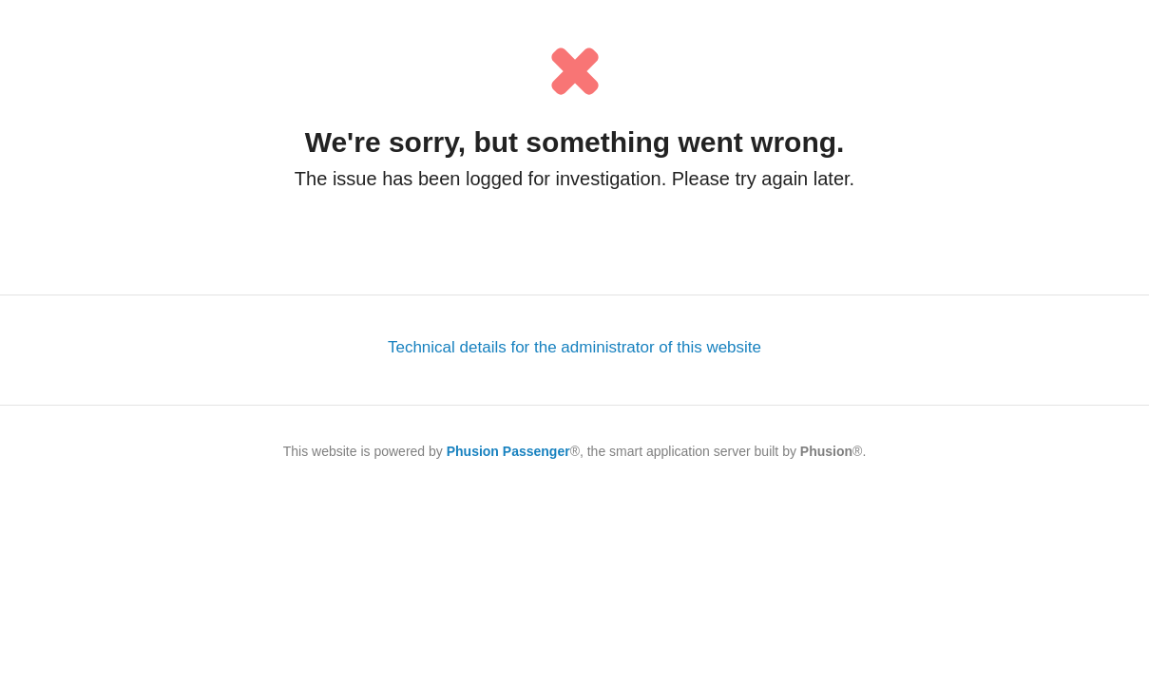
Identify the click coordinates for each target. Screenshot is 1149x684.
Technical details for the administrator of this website (574, 347)
